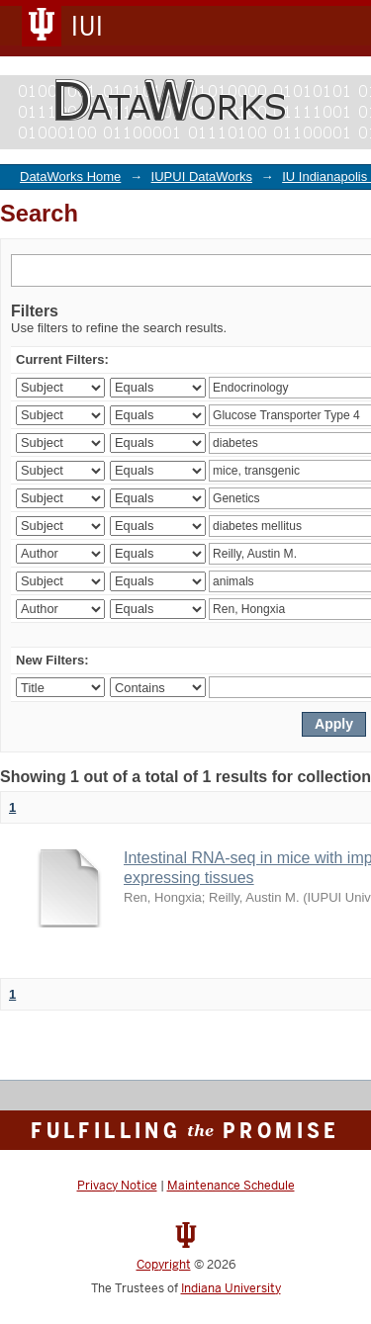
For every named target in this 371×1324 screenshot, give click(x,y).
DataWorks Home (70, 176)
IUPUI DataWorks (201, 176)
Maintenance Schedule (231, 1185)
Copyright (164, 1265)
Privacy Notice (117, 1185)
